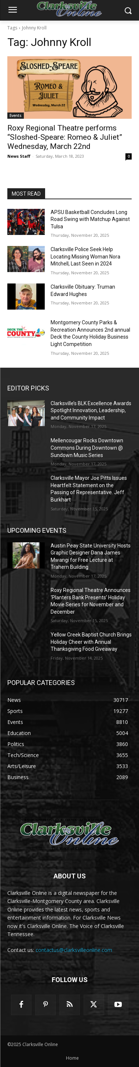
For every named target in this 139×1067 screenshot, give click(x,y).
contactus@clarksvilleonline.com (74, 949)
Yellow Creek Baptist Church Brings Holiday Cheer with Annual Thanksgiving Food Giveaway (91, 642)
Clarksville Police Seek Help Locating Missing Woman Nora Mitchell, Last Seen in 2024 (85, 256)
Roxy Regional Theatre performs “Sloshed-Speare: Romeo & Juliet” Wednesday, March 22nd (64, 137)
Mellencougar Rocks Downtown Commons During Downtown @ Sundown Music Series (87, 448)
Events (16, 115)
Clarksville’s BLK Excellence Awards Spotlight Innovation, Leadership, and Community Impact (91, 410)
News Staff (18, 156)
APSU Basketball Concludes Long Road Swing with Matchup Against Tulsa (90, 219)
